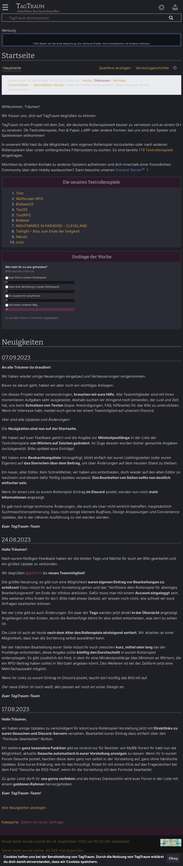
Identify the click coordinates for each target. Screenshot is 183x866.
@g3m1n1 (34, 573)
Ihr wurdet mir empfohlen (22, 295)
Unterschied (18, 85)
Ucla (19, 242)
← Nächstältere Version (47, 85)
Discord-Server (129, 170)
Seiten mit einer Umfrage (42, 822)
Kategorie (10, 822)
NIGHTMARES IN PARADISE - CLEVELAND (51, 226)
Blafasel (22, 220)
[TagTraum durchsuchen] (91, 17)
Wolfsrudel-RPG (29, 198)
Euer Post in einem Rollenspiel (25, 277)
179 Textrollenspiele (156, 150)
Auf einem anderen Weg (21, 305)
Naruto (21, 236)
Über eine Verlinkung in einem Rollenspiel (32, 286)
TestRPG (23, 215)
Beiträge (119, 80)
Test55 (22, 209)
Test (19, 193)
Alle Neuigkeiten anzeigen (24, 807)
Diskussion (102, 80)
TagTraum (30, 6)
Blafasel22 (25, 204)
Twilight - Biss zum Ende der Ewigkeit (48, 231)
